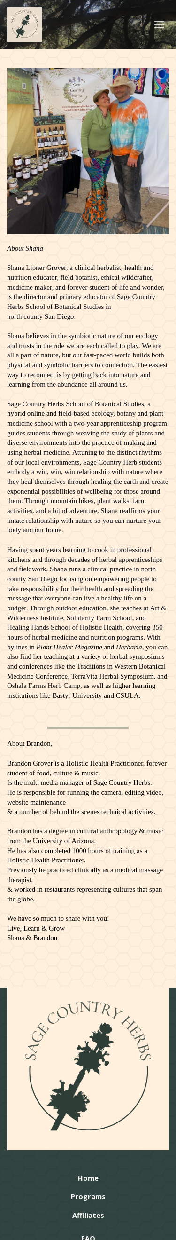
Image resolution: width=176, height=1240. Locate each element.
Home (88, 1178)
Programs (88, 1196)
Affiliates (88, 1215)
